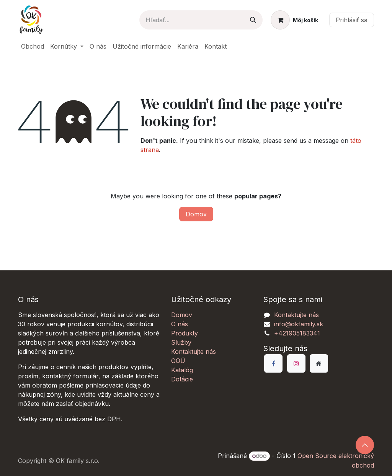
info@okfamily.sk (298, 324)
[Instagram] (296, 363)
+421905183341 (297, 333)
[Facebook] (273, 363)
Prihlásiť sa (352, 20)
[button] (365, 445)
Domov (196, 214)
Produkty (184, 333)
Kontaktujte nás (193, 351)
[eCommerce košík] (294, 20)
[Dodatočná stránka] (319, 363)
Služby (181, 342)
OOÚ (178, 361)
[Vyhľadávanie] (253, 19)
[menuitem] (32, 46)
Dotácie (182, 379)
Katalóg (182, 370)
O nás (179, 324)
